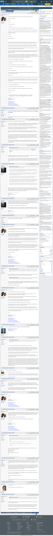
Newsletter (40, 516)
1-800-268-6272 (18, 519)
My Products (29, 529)
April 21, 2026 (41, 203)
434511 (37, 494)
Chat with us (34, 519)
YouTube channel (42, 194)
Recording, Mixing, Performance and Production (21, 6)
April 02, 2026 (41, 233)
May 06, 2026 (41, 113)
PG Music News (42, 18)
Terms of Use (38, 532)
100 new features (47, 213)
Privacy (42, 532)
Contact (9, 525)
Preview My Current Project (11, 330)
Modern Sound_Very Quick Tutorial (7, 12)
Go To (35, 512)
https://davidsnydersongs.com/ (11, 101)
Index (20, 9)
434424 (37, 12)
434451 (37, 215)
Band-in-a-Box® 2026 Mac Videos (44, 200)
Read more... (41, 37)
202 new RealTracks (46, 97)
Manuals (38, 526)
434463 (37, 224)
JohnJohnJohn (28, 409)
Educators (9, 528)
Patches (38, 524)
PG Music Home (3, 6)
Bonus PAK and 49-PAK (47, 146)
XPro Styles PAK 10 (43, 219)
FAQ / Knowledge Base (40, 525)
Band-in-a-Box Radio (20, 526)
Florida (2, 174)
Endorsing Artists (19, 527)
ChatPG (41, 9)
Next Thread (30, 9)
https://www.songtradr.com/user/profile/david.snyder (14, 105)
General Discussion (11, 6)
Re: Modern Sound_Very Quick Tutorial (8, 119)
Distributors (9, 527)
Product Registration (40, 529)
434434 (37, 119)
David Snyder (28, 119)
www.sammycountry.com (11, 213)
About (8, 524)
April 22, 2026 (41, 190)
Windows (46, 176)
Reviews (18, 529)
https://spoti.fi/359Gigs (10, 102)
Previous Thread (9, 9)
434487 (37, 337)
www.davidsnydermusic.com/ (11, 319)
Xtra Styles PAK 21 (48, 219)
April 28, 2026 (41, 150)
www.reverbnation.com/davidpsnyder (12, 320)
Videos (38, 527)
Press (8, 526)
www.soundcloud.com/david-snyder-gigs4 (13, 104)
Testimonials (19, 528)
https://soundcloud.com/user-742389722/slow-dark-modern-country (17, 205)
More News (41, 245)
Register (47, 6)
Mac (43, 176)
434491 (37, 378)
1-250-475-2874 (24, 519)
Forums (7, 6)
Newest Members (42, 256)
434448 (37, 198)
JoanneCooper (28, 494)
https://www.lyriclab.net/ (20, 487)
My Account (28, 528)
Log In (50, 6)
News (28, 524)
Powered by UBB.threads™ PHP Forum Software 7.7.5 (26, 535)
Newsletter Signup (29, 525)
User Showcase (19, 525)
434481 (37, 324)
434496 (37, 409)
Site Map (45, 532)
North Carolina (2, 298)
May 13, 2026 (41, 20)
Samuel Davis (28, 224)
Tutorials (38, 528)
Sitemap (9, 529)
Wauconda (2, 335)
